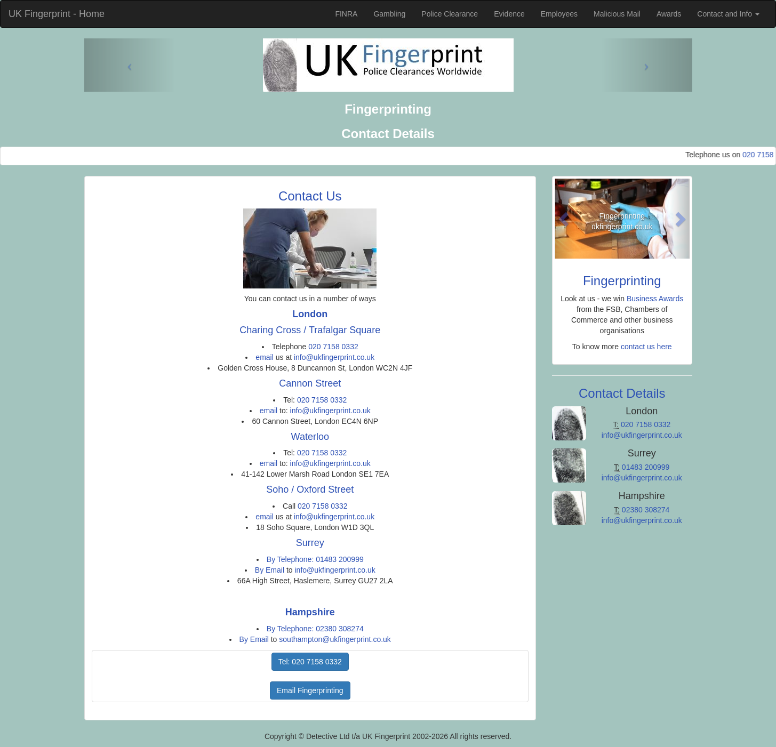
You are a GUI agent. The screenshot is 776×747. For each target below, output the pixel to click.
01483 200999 (646, 467)
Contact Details (622, 393)
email (264, 357)
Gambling (389, 14)
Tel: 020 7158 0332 (310, 661)
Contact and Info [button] (728, 14)
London (309, 314)
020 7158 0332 (333, 346)
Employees (559, 14)
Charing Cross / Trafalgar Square (309, 330)
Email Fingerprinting (310, 690)
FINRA (346, 14)
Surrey (310, 542)
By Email (269, 570)
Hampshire (310, 612)
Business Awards (655, 298)
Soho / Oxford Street (310, 489)
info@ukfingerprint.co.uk (334, 357)
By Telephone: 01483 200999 (315, 559)
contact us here (646, 346)
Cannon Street (310, 383)
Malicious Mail (617, 14)
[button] (565, 219)
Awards (669, 14)
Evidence (509, 14)
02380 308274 (646, 509)
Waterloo (310, 436)
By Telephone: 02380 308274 (315, 628)
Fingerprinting (622, 281)
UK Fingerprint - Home (57, 14)
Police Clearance (449, 14)
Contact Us (310, 196)
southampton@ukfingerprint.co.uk (335, 639)
